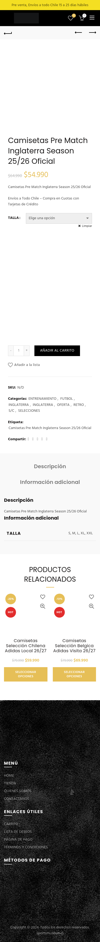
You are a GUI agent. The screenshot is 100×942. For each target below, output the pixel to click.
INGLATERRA (19, 405)
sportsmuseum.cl (50, 933)
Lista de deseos (73, 16)
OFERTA (63, 405)
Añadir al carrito (57, 351)
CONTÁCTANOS (16, 799)
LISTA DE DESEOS (18, 832)
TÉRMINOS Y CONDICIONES (26, 847)
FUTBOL (66, 399)
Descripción (50, 466)
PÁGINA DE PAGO (18, 840)
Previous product (79, 32)
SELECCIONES (29, 411)
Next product (92, 32)
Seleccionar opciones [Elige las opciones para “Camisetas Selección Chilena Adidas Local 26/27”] (25, 674)
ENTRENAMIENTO (43, 399)
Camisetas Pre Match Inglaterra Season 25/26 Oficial (50, 428)
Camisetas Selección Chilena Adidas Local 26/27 (25, 646)
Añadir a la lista (27, 365)
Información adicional (50, 482)
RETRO (79, 405)
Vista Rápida (42, 606)
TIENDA (10, 783)
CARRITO (11, 824)
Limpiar (87, 226)
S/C (11, 411)
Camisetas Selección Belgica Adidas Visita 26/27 (74, 646)
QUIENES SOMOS (17, 791)
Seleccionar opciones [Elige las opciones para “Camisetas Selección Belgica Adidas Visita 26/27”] (74, 674)
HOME (9, 776)
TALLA (13, 218)
